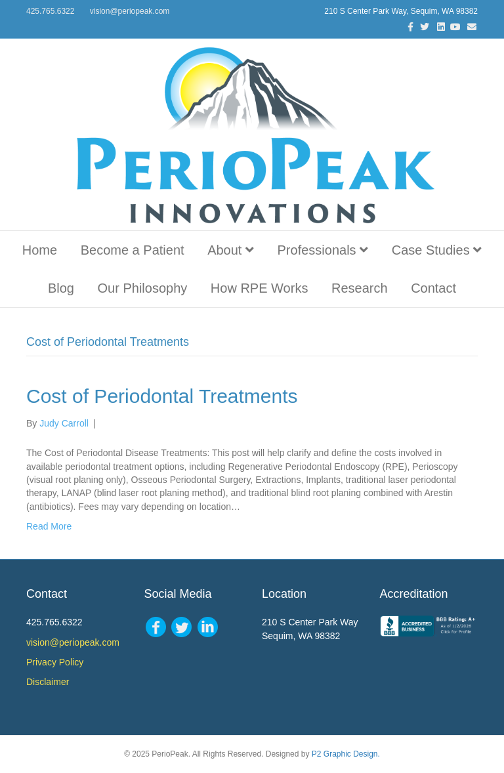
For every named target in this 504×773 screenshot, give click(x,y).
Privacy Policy (54, 662)
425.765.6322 (50, 11)
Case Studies (437, 250)
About (230, 250)
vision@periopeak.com (130, 11)
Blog (61, 288)
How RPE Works (259, 288)
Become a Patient (132, 250)
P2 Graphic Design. (346, 754)
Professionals (323, 250)
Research (359, 288)
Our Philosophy (143, 288)
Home (39, 250)
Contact (433, 288)
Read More (49, 526)
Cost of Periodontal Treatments (162, 396)
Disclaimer (47, 682)
